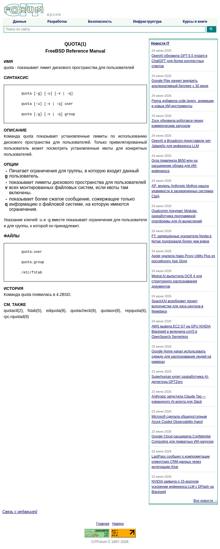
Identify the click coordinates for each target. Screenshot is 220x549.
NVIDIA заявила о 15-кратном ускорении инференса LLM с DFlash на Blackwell (183, 486)
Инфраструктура (147, 22)
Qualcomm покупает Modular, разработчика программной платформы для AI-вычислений (177, 216)
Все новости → (205, 501)
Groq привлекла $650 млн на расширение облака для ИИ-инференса (175, 166)
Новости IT (160, 43)
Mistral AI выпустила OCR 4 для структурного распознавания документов (177, 281)
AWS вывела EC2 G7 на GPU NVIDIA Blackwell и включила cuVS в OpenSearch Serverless (181, 331)
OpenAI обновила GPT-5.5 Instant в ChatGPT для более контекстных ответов (179, 61)
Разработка (57, 22)
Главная (102, 524)
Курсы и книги (195, 22)
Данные (19, 22)
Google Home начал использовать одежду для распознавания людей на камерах (181, 356)
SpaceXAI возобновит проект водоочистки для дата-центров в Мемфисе (177, 306)
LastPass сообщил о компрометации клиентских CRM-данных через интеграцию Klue (181, 461)
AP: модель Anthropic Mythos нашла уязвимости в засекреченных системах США (182, 191)
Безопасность (100, 22)
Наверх (118, 524)
